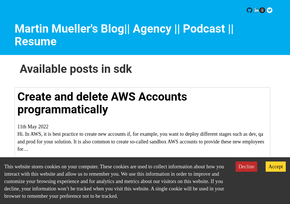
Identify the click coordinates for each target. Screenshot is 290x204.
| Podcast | (204, 28)
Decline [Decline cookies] (246, 166)
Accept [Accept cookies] (275, 166)
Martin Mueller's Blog (69, 28)
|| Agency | (150, 28)
